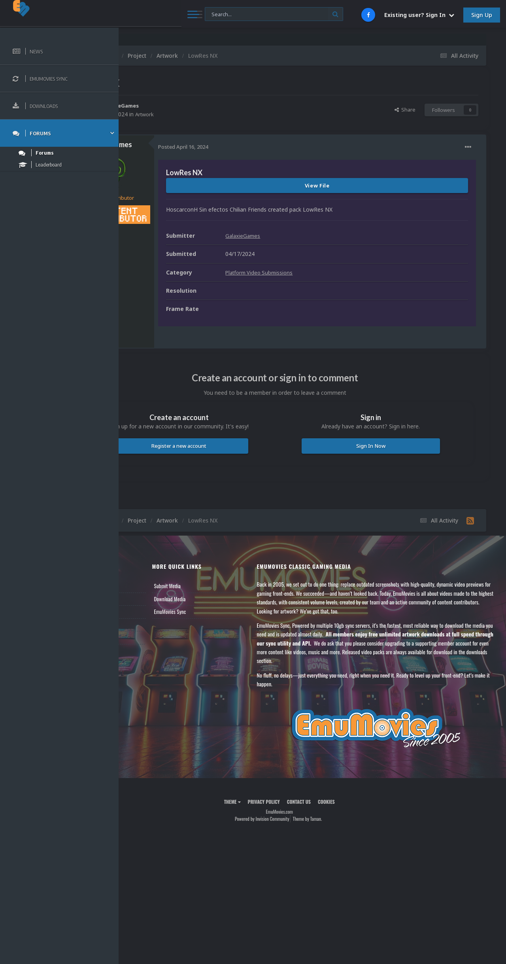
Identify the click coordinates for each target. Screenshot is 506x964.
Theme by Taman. (340, 818)
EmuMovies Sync (222, 612)
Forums (139, 599)
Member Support (148, 625)
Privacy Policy (297, 801)
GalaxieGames (187, 105)
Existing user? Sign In (419, 15)
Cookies (359, 801)
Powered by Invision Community (295, 818)
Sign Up (481, 15)
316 (173, 234)
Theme (265, 801)
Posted (249, 146)
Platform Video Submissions (327, 272)
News (137, 586)
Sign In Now (386, 445)
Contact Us (143, 637)
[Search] (213, 14)
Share (405, 109)
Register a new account (228, 445)
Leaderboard (144, 612)
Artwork (211, 114)
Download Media (221, 599)
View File (350, 185)
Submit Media (219, 586)
